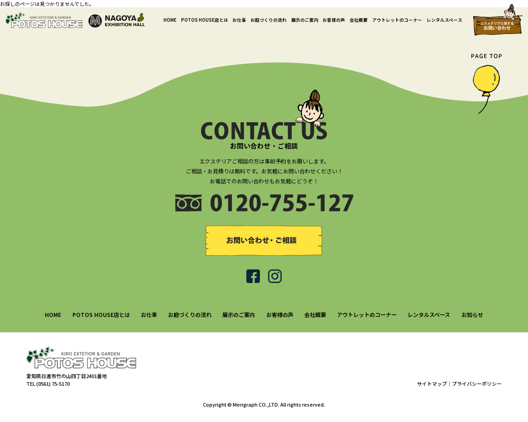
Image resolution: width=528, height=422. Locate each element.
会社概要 (359, 20)
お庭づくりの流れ (268, 20)
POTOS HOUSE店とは (204, 20)
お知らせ (472, 314)
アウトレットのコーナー (397, 20)
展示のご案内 (304, 20)
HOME (170, 20)
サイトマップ (432, 383)
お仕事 (239, 20)
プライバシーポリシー (477, 383)
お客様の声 (333, 20)
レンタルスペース (444, 20)
